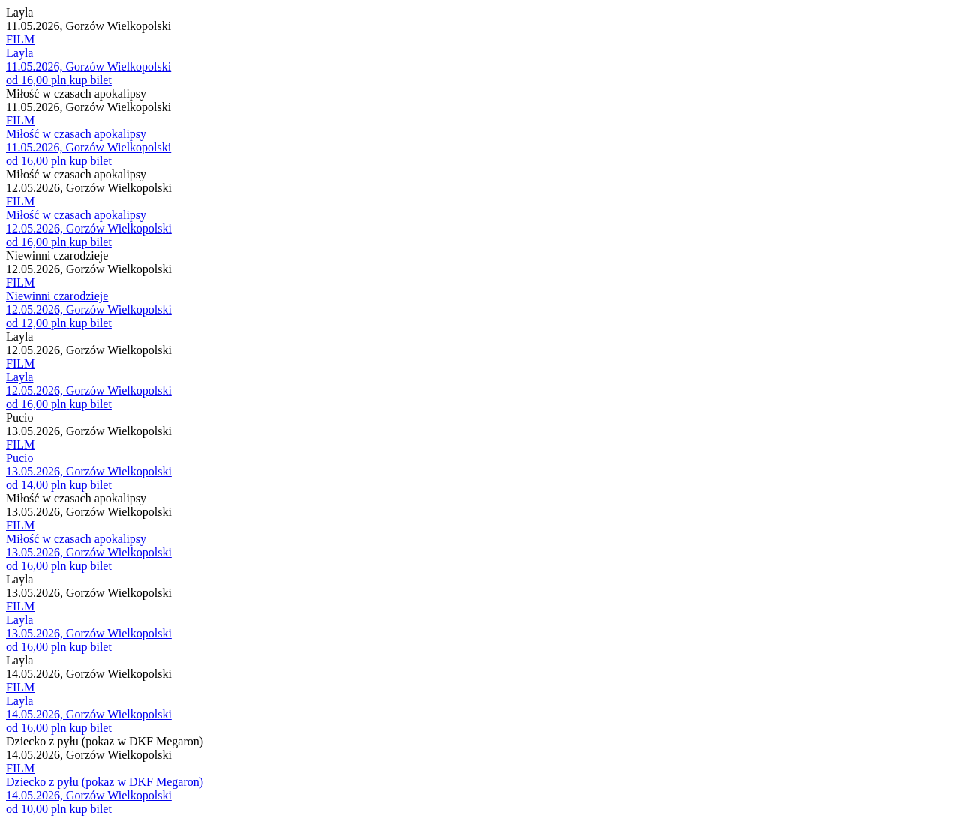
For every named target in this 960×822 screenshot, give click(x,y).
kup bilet (90, 80)
